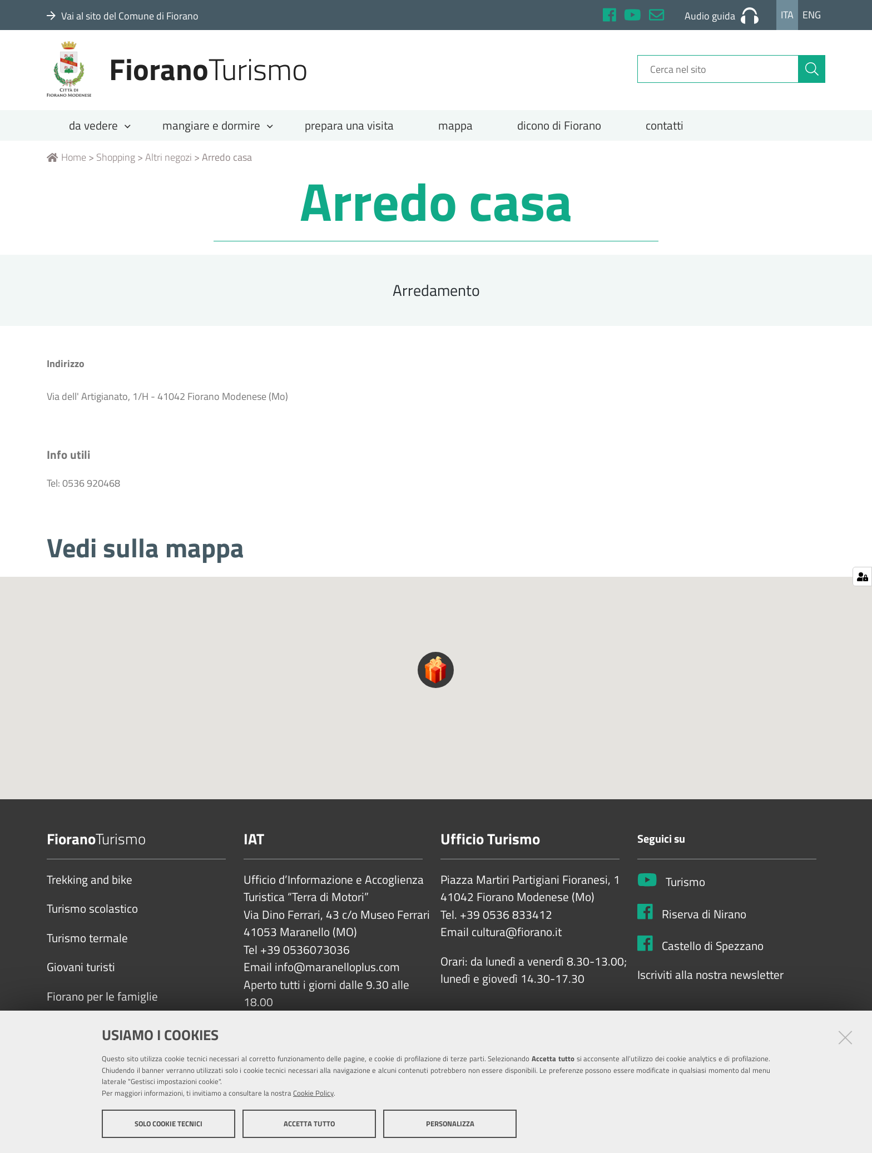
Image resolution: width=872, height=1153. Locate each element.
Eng (811, 14)
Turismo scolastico (92, 916)
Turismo (685, 890)
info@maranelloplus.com (337, 975)
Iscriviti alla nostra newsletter (710, 983)
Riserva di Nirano (704, 922)
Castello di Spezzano (713, 953)
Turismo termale (87, 946)
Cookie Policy (313, 1093)
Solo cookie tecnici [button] (168, 1124)
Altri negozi (168, 164)
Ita (787, 14)
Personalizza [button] (450, 1124)
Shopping (115, 164)
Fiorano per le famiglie (102, 1004)
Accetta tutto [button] (309, 1124)
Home (66, 164)
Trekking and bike (89, 888)
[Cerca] (812, 74)
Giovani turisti (81, 975)
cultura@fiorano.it (517, 940)
